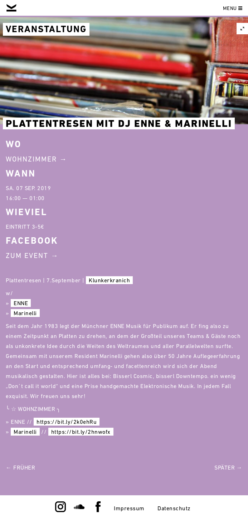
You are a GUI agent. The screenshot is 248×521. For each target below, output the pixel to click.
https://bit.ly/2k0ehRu (67, 421)
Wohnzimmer (31, 159)
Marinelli (25, 313)
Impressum (129, 508)
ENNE (21, 303)
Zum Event (27, 255)
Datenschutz (174, 508)
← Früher (20, 467)
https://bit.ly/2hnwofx (81, 431)
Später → (228, 467)
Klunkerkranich (109, 280)
